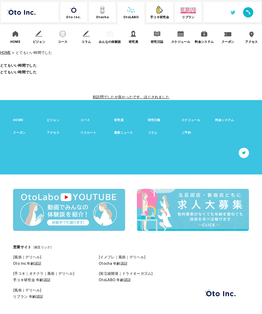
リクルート (88, 132)
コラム (152, 132)
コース (85, 120)
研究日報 (154, 120)
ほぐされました (156, 97)
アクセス (53, 132)
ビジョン (53, 120)
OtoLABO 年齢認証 (115, 280)
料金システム (224, 120)
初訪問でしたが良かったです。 (118, 97)
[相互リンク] (42, 247)
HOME (18, 120)
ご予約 (186, 132)
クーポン (19, 132)
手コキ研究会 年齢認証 (32, 280)
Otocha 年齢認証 (113, 263)
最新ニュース (123, 132)
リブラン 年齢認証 (28, 296)
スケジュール (190, 120)
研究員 (119, 120)
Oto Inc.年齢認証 (27, 263)
